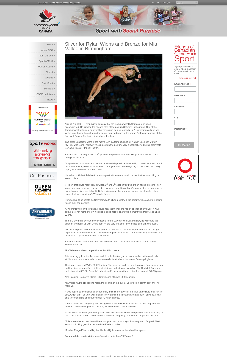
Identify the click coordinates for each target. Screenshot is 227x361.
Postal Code (180, 129)
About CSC (47, 50)
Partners (48, 88)
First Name (179, 95)
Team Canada (45, 55)
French (50, 356)
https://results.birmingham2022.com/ (113, 336)
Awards (49, 77)
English (155, 3)
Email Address (182, 84)
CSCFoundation (45, 94)
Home (50, 44)
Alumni (49, 72)
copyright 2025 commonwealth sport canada (77, 356)
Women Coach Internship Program (43, 67)
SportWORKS (46, 61)
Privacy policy (170, 356)
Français (167, 3)
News (50, 99)
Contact (158, 356)
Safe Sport (47, 83)
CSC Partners (145, 356)
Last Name (179, 106)
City (176, 117)
